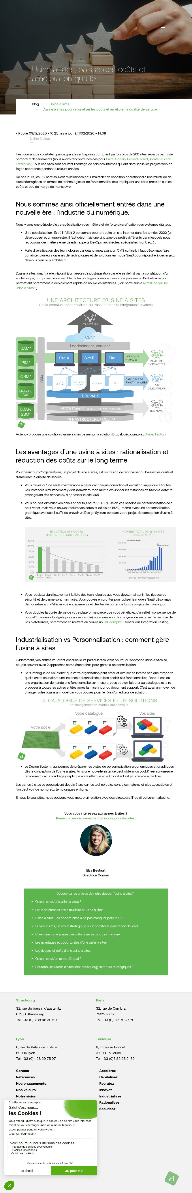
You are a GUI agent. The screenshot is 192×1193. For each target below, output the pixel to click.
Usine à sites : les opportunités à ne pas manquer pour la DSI (79, 918)
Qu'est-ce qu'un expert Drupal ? (58, 959)
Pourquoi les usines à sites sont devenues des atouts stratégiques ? (84, 967)
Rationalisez (109, 1102)
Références (25, 1077)
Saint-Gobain (116, 159)
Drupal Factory (155, 434)
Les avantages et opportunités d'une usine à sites (71, 942)
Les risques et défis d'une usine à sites (63, 950)
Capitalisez (108, 1077)
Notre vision (26, 1096)
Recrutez (106, 1083)
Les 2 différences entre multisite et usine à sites (69, 910)
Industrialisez (110, 1096)
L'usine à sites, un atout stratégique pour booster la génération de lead (86, 926)
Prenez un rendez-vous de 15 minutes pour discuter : (96, 818)
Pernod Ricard (137, 159)
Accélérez (107, 1070)
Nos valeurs (26, 1090)
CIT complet (113, 622)
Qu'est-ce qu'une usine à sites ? (58, 902)
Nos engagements (31, 1083)
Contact (22, 1070)
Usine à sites (60, 104)
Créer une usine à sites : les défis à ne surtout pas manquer (78, 934)
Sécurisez (107, 1108)
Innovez (105, 1090)
